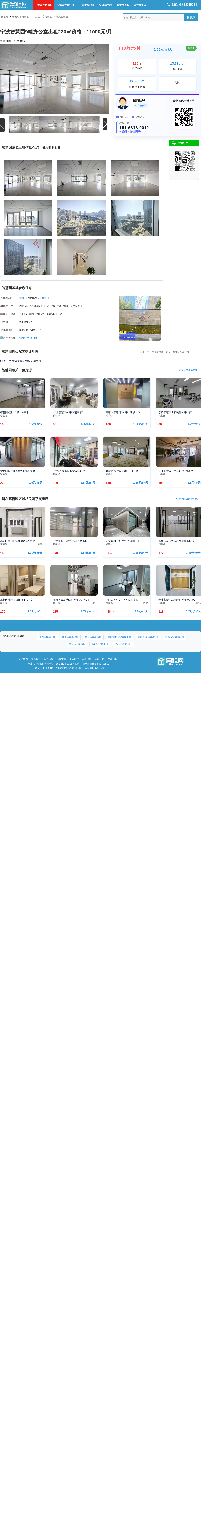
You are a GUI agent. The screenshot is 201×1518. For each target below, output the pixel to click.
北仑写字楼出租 (122, 644)
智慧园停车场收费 (28, 337)
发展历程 (74, 659)
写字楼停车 (123, 5)
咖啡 (21, 360)
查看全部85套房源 (188, 370)
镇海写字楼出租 (77, 644)
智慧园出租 (62, 16)
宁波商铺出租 (87, 5)
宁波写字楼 (105, 5)
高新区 (22, 298)
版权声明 (61, 659)
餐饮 (15, 360)
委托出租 (86, 659)
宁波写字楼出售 (66, 5)
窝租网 (4, 16)
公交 (8, 360)
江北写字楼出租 (93, 637)
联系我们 (36, 659)
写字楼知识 (140, 5)
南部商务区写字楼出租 (119, 637)
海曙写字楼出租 (47, 637)
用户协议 (48, 659)
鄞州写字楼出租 (70, 637)
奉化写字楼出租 (100, 644)
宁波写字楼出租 (43, 5)
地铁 (2, 360)
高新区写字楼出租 (42, 16)
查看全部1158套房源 (187, 498)
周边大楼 (35, 360)
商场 (27, 360)
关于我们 (23, 659)
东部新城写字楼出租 (148, 637)
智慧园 (45, 298)
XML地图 (113, 659)
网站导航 (99, 659)
